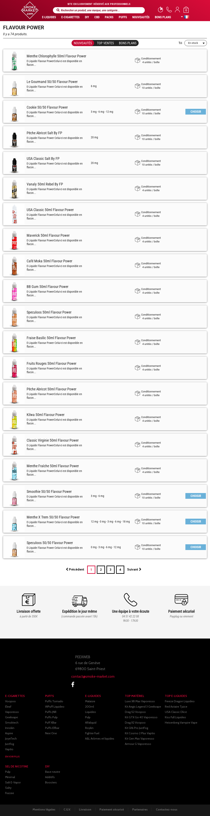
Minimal (10, 777)
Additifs (50, 777)
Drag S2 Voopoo (135, 712)
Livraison (85, 809)
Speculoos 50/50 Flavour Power (50, 543)
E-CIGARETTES (70, 17)
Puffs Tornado (54, 701)
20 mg (94, 137)
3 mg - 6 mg (97, 496)
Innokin (9, 728)
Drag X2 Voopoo (135, 722)
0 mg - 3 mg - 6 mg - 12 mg (106, 547)
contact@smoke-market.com (92, 676)
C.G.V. (66, 809)
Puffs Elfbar (52, 728)
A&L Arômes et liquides (99, 738)
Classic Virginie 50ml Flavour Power (53, 440)
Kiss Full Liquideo (175, 717)
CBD (96, 17)
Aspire (9, 733)
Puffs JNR (50, 712)
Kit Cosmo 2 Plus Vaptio (140, 733)
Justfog (9, 744)
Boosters (51, 782)
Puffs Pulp (51, 717)
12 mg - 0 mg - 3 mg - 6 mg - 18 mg (110, 521)
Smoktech (11, 722)
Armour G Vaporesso (138, 744)
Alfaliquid (90, 722)
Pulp (87, 717)
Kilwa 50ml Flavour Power (45, 415)
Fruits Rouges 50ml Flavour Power (51, 363)
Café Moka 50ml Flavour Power (49, 261)
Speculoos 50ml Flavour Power (49, 312)
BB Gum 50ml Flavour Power (47, 286)
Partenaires (140, 809)
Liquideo (90, 712)
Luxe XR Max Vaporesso (140, 701)
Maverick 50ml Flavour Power (48, 235)
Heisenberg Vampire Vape (181, 722)
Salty (8, 788)
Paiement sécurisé (112, 809)
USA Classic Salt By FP (43, 158)
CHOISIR (196, 112)
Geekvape (11, 717)
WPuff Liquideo (54, 706)
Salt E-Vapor (13, 782)
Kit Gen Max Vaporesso (139, 738)
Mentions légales (43, 809)
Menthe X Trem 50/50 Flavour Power (53, 517)
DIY (87, 17)
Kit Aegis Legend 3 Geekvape (143, 706)
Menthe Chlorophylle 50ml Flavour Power (56, 56)
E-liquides (49, 17)
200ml (89, 706)
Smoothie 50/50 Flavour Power (49, 491)
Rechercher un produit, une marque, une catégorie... (58, 10)
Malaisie (90, 701)
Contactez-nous (167, 809)
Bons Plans (163, 17)
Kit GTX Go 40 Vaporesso (141, 717)
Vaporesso (12, 712)
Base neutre (52, 772)
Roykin (89, 728)
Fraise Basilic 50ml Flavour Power (51, 338)
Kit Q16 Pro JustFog (136, 728)
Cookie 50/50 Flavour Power (47, 107)
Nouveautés (141, 17)
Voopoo (10, 701)
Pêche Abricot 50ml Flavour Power (51, 389)
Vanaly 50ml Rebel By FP (45, 184)
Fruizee (9, 793)
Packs (109, 17)
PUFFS (123, 17)
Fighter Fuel (92, 733)
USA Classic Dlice (176, 712)
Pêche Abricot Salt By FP (44, 133)
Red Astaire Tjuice (176, 706)
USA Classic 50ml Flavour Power (50, 210)
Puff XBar (50, 722)
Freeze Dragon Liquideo (180, 701)
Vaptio (9, 749)
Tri (180, 43)
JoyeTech (11, 738)
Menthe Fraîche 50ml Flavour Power (53, 466)
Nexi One (51, 733)
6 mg (94, 86)
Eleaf (8, 706)
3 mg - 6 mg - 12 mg (102, 111)
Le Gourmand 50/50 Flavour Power (52, 82)
